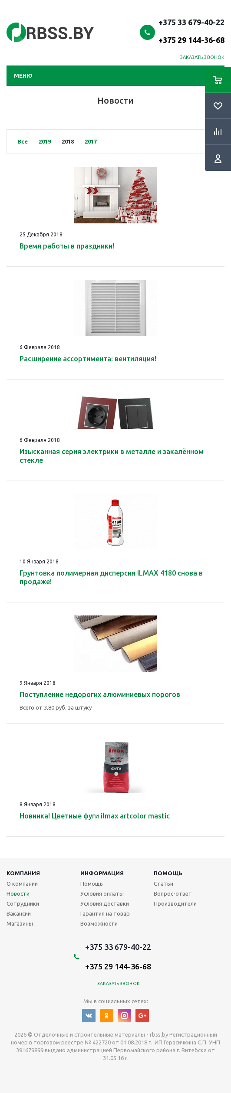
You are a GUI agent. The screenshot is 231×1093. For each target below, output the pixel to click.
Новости (18, 893)
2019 (45, 141)
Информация (102, 873)
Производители (175, 903)
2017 (91, 141)
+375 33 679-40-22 (191, 31)
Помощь (168, 873)
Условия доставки (104, 903)
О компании (22, 883)
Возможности (99, 923)
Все (22, 141)
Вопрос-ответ (173, 893)
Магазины (20, 923)
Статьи (163, 883)
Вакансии (19, 913)
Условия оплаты (102, 893)
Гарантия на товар (105, 913)
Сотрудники (23, 903)
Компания (23, 873)
